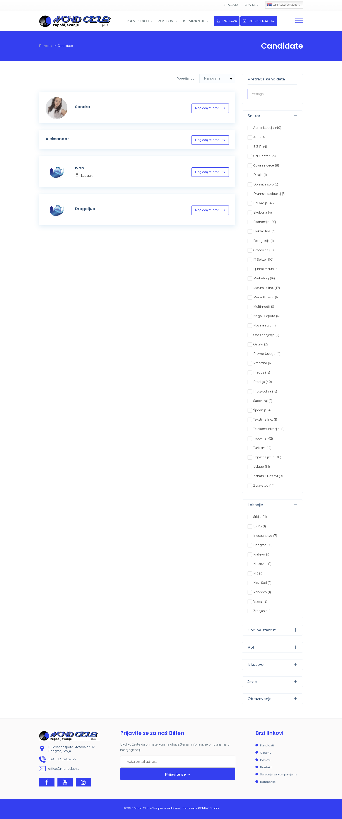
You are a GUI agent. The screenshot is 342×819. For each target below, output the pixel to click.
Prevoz (258, 372)
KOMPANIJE (196, 21)
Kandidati (267, 745)
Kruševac (260, 564)
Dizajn (258, 175)
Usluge (258, 467)
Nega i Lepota (264, 316)
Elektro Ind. (262, 231)
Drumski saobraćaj (267, 194)
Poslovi (265, 760)
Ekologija (260, 212)
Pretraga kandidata (272, 79)
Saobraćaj (260, 401)
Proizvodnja (262, 391)
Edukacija (260, 203)
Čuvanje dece (263, 165)
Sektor (272, 116)
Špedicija (260, 410)
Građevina (260, 250)
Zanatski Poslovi (265, 476)
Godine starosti (272, 630)
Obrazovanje (272, 699)
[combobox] (217, 78)
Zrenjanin (260, 611)
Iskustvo (272, 664)
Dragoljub (85, 208)
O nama (231, 5)
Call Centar (261, 156)
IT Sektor (260, 260)
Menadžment (263, 297)
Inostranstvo (262, 536)
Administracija (263, 128)
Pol (272, 647)
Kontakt (252, 5)
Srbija (257, 517)
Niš (255, 573)
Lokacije (272, 505)
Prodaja (259, 382)
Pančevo (260, 592)
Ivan (79, 168)
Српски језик (282, 5)
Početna (45, 46)
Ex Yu (257, 526)
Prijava (227, 21)
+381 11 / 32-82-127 (62, 759)
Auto (257, 137)
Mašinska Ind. (263, 288)
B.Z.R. (257, 147)
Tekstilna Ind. (263, 419)
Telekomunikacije (266, 429)
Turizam (259, 448)
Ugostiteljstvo (263, 457)
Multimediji (261, 307)
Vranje (258, 601)
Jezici (272, 682)
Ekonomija (261, 222)
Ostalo (258, 344)
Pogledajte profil (210, 108)
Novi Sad (260, 583)
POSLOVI (167, 21)
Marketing (261, 278)
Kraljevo (259, 554)
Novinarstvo (262, 325)
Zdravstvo (260, 486)
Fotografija (261, 241)
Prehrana (260, 363)
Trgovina (259, 438)
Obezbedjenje (264, 335)
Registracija (259, 21)
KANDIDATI (139, 21)
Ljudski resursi (263, 269)
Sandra (82, 106)
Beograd (259, 545)
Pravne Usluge (264, 354)
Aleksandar (57, 138)
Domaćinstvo (263, 184)
